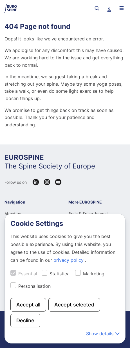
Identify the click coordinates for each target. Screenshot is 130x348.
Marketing (93, 273)
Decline (25, 320)
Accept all (28, 305)
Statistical (60, 273)
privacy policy (69, 260)
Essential (27, 273)
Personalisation (34, 286)
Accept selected (74, 305)
